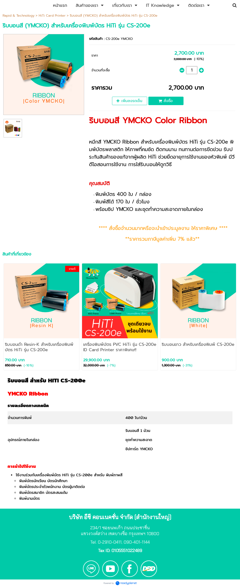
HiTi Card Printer (52, 15)
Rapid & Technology (18, 15)
